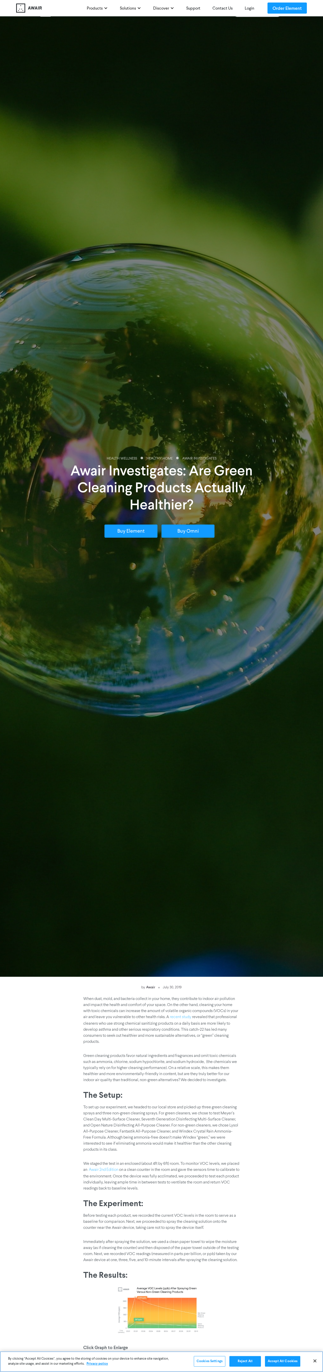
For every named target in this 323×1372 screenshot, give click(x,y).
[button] (97, 8)
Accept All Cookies (283, 1363)
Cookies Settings (210, 1363)
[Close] (314, 1362)
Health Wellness (122, 459)
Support (193, 9)
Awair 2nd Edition (103, 1170)
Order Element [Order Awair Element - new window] (287, 8)
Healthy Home (160, 459)
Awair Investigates (199, 459)
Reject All (245, 1363)
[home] (49, 8)
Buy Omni (188, 531)
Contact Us (222, 9)
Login (249, 9)
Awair (150, 987)
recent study (180, 1017)
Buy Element (131, 531)
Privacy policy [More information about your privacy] (97, 1365)
